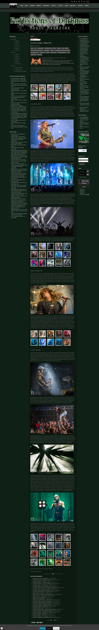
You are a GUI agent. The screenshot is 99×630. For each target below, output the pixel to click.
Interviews (46, 6)
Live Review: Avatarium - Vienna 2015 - (44, 606)
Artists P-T (17, 48)
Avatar (54, 48)
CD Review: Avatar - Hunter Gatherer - (44, 585)
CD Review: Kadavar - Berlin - (42, 608)
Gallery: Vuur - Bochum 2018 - (42, 598)
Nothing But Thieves (34, 52)
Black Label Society (48, 48)
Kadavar (47, 52)
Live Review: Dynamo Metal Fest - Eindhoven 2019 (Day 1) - (48, 587)
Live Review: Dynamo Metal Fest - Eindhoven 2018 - (47, 590)
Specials (54, 6)
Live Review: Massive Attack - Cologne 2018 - (45, 591)
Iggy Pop (66, 48)
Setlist (32, 48)
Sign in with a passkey (84, 182)
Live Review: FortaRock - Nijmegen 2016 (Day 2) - (46, 604)
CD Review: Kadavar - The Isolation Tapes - (45, 582)
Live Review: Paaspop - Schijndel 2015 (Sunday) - (46, 610)
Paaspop (52, 50)
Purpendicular (33, 54)
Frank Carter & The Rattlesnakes (37, 50)
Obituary (58, 48)
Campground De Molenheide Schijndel (62, 50)
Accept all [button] (42, 628)
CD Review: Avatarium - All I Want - (43, 614)
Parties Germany (18, 67)
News (27, 6)
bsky (88, 1)
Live (35, 48)
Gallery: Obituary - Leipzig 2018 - (43, 597)
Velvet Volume (53, 52)
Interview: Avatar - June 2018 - (42, 593)
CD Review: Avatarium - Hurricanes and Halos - (46, 601)
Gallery (61, 6)
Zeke (69, 52)
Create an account (84, 194)
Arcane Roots (42, 52)
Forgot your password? (82, 190)
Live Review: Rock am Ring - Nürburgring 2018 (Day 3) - (47, 594)
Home (21, 5)
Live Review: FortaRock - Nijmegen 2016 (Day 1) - (46, 605)
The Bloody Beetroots (62, 52)
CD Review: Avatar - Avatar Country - (44, 595)
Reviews (39, 6)
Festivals (17, 41)
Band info (73, 6)
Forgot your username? (82, 192)
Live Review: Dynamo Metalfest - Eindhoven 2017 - (46, 599)
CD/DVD (13, 52)
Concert (13, 39)
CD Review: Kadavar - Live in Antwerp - (44, 616)
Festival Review (40, 48)
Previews (32, 5)
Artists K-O (17, 46)
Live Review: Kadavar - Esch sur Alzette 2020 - (45, 586)
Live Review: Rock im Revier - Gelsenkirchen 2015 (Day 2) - (48, 609)
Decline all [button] (49, 628)
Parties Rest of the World (20, 71)
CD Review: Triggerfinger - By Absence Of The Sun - (47, 617)
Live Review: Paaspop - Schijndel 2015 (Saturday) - (46, 612)
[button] (31, 622)
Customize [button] (56, 628)
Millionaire (40, 54)
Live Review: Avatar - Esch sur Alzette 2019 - (45, 589)
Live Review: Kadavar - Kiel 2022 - (43, 581)
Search (87, 5)
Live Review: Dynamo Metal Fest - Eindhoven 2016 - (47, 602)
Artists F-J (17, 44)
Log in (84, 186)
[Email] (83, 161)
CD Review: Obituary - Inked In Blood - (44, 613)
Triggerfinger (46, 50)
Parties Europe (18, 69)
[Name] (83, 159)
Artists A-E (17, 42)
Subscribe (81, 164)
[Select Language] (35, 40)
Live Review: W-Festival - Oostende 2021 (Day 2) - (46, 583)
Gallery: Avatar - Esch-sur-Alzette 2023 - (44, 578)
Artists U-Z (17, 50)
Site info (81, 6)
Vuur (63, 48)
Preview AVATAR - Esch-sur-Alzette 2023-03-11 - (46, 579)
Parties (13, 65)
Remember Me (83, 177)
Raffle (66, 5)
